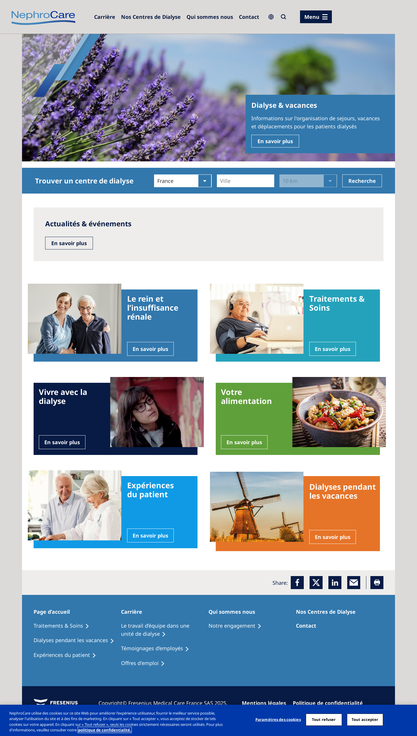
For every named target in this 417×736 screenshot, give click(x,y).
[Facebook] (297, 582)
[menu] (316, 16)
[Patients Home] (55, 612)
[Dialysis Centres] (151, 17)
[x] (316, 582)
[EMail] (353, 582)
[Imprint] (266, 703)
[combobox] (221, 181)
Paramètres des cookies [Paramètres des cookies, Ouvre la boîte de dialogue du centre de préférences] (278, 719)
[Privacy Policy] (330, 703)
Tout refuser (324, 719)
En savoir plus (275, 141)
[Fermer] (407, 719)
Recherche (362, 180)
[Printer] (376, 582)
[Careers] (104, 17)
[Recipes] (76, 640)
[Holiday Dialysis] (67, 655)
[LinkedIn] (334, 582)
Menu (311, 16)
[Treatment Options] (64, 626)
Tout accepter (365, 719)
